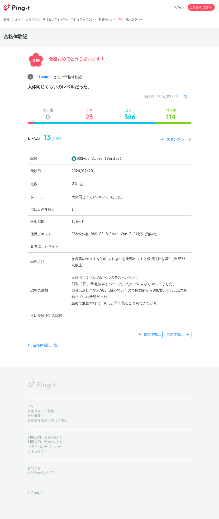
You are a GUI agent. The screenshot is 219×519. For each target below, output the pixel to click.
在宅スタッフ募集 (41, 411)
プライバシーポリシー (44, 447)
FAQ (120, 19)
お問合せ (34, 468)
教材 (6, 19)
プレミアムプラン (82, 19)
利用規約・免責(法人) (44, 442)
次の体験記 (178, 334)
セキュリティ (38, 451)
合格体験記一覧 (43, 345)
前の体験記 (149, 334)
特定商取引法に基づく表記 (47, 421)
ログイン (179, 7)
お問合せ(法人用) (41, 473)
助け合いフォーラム (55, 19)
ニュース (17, 19)
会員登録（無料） (201, 7)
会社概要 (34, 416)
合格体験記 (33, 19)
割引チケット (107, 19)
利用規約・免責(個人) (44, 437)
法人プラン (133, 19)
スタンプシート (177, 139)
